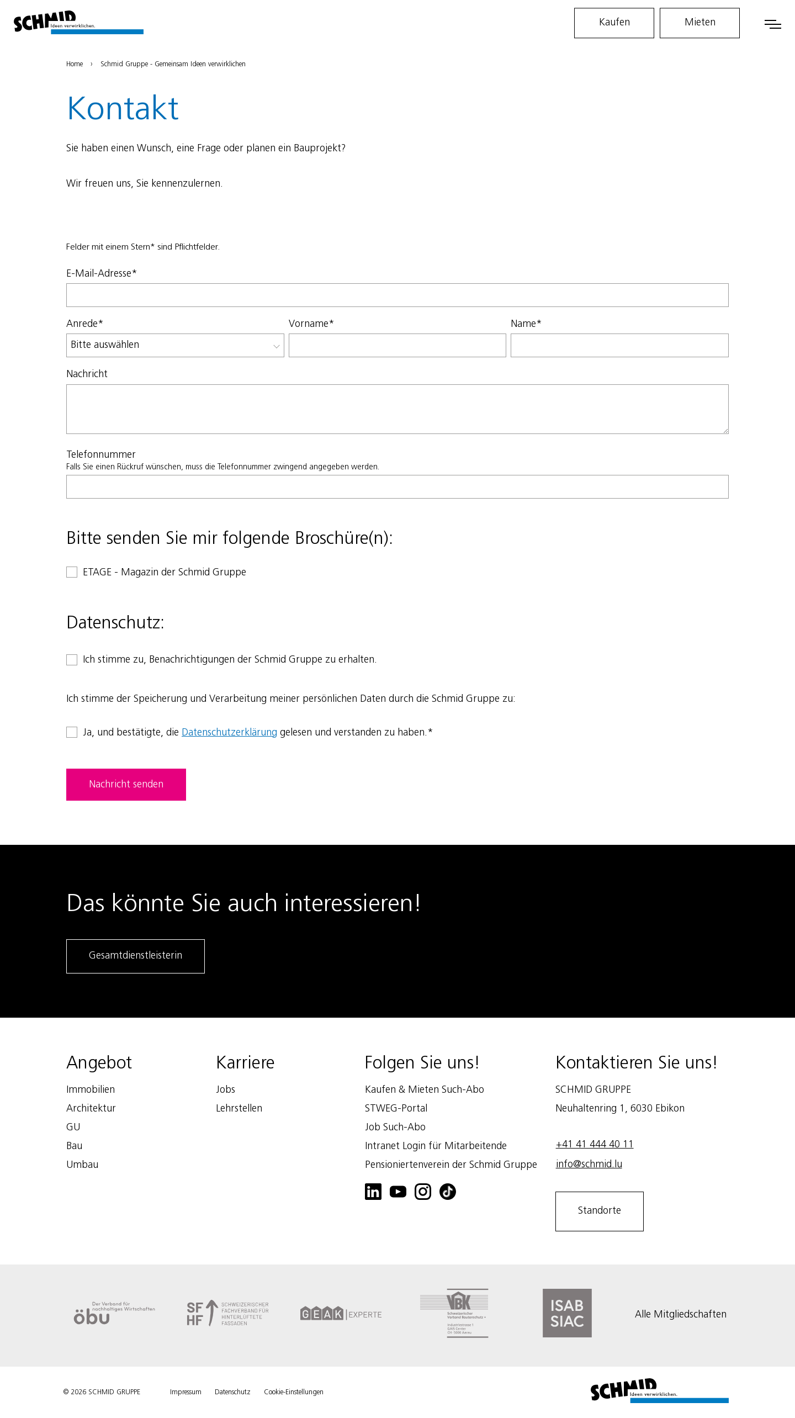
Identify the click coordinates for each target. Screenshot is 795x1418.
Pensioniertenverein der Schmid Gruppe (451, 1165)
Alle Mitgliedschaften (681, 1315)
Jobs (225, 1090)
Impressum (186, 1392)
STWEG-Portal (396, 1109)
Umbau (82, 1165)
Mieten (700, 23)
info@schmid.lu (589, 1165)
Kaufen (614, 23)
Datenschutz (233, 1392)
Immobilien (90, 1090)
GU (73, 1128)
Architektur (91, 1109)
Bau (74, 1146)
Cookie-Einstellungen (294, 1392)
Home (74, 64)
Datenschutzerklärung (229, 733)
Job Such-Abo (395, 1128)
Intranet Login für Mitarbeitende (436, 1146)
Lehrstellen (239, 1109)
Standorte (599, 1211)
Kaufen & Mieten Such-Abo (424, 1090)
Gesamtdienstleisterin (135, 956)
